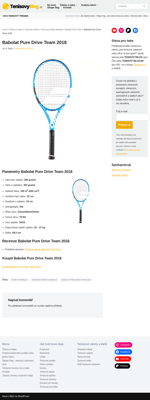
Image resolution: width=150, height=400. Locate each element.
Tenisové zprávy (120, 175)
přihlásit (58, 306)
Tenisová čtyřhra (47, 375)
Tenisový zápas (47, 371)
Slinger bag (101, 16)
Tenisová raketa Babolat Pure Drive (42, 249)
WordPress (23, 396)
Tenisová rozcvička (49, 387)
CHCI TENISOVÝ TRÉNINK (15, 16)
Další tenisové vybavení (88, 364)
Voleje (43, 357)
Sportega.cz (140, 64)
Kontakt (67, 7)
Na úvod (51, 5)
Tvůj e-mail (121, 111)
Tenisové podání (48, 360)
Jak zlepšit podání (88, 16)
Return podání (46, 364)
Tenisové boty (83, 357)
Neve (5, 396)
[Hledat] (128, 6)
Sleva (145, 16)
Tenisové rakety (84, 349)
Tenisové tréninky (48, 379)
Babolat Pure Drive (24, 48)
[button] (76, 5)
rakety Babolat (20, 280)
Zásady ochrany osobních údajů (17, 375)
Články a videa (9, 349)
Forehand (44, 349)
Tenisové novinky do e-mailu (15, 368)
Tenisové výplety (85, 353)
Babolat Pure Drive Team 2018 (76, 280)
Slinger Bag (53, 7)
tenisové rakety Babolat (44, 280)
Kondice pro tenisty (49, 383)
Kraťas (43, 368)
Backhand (44, 353)
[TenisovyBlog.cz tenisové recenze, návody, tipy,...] (22, 6)
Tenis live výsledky (121, 170)
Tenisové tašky (84, 360)
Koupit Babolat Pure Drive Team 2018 (21, 267)
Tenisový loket (136, 16)
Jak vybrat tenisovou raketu (118, 16)
